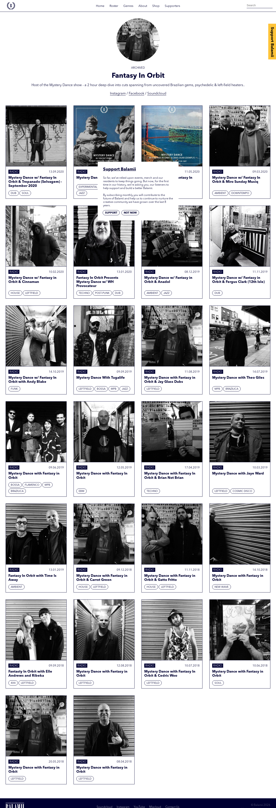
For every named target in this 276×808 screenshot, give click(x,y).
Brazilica (232, 389)
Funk (14, 389)
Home (100, 6)
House (15, 293)
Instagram (118, 93)
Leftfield (31, 293)
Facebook (136, 93)
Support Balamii (272, 42)
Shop (156, 6)
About (142, 6)
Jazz (82, 193)
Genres (128, 6)
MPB (113, 389)
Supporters (172, 6)
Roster (114, 6)
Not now (130, 213)
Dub (13, 193)
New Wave (222, 587)
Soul (25, 193)
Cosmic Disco (242, 491)
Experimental (88, 187)
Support (111, 213)
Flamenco (32, 485)
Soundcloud (156, 93)
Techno (84, 293)
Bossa (101, 389)
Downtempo (240, 193)
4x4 (13, 683)
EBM (81, 491)
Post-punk (102, 293)
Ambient (220, 193)
